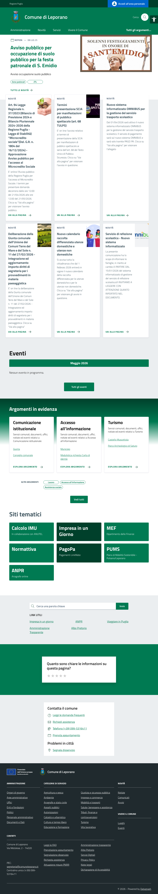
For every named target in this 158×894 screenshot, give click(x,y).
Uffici (9, 802)
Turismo (85, 822)
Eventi (121, 828)
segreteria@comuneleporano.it (22, 866)
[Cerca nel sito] (144, 17)
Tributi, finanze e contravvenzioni (89, 814)
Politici (10, 812)
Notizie (121, 792)
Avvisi (121, 802)
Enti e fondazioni (15, 807)
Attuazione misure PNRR (56, 865)
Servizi (57, 30)
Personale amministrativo (20, 817)
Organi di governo (16, 792)
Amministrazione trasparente (96, 845)
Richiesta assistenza (54, 860)
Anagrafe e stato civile (55, 802)
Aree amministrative (17, 797)
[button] (154, 19)
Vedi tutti (79, 499)
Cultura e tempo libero (55, 822)
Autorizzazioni (51, 812)
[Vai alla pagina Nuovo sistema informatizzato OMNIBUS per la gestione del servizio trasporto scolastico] (118, 214)
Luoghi (121, 823)
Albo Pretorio (87, 850)
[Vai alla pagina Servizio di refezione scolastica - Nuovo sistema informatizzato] (116, 331)
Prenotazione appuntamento (58, 850)
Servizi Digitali (88, 855)
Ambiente (49, 797)
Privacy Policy (88, 860)
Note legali (86, 865)
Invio (122, 606)
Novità (42, 30)
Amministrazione (20, 30)
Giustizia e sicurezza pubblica (95, 792)
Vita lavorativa (88, 827)
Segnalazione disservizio (56, 855)
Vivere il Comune (78, 30)
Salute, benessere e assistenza (96, 807)
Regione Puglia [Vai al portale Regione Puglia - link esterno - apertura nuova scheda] (16, 3)
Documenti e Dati (16, 822)
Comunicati (123, 797)
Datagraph (145, 889)
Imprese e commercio (92, 797)
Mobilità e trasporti (90, 802)
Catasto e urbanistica (54, 817)
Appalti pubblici (51, 807)
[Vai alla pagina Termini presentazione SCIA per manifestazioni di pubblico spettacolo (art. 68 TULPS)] (67, 214)
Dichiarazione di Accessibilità (95, 869)
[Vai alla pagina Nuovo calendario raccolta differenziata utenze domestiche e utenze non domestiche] (67, 331)
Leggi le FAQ (50, 845)
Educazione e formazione (56, 827)
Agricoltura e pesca (53, 792)
